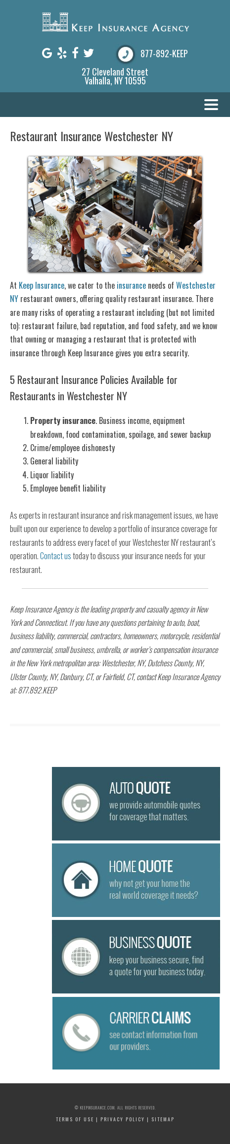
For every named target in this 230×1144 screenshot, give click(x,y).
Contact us (55, 556)
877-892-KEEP (164, 53)
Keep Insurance (41, 285)
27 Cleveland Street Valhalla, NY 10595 (115, 76)
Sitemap (163, 1119)
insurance (131, 285)
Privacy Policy (122, 1119)
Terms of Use (75, 1119)
